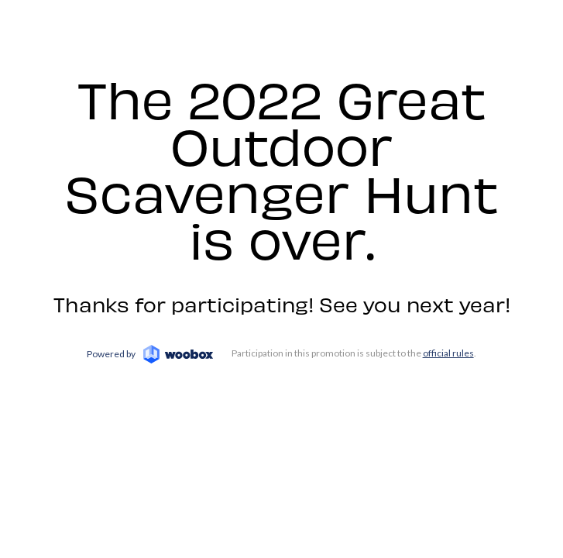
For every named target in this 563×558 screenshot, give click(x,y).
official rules (448, 353)
